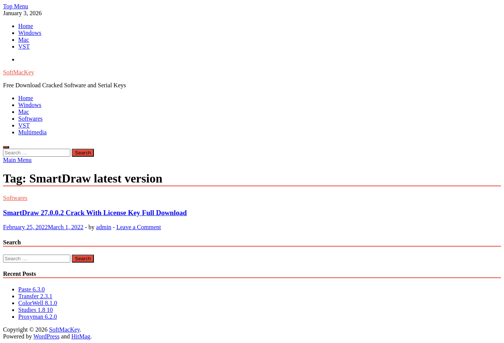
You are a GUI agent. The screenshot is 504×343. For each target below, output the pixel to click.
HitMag (80, 336)
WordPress (46, 336)
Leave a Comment (138, 227)
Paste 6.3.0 (31, 289)
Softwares (30, 118)
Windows (29, 33)
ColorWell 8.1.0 (37, 303)
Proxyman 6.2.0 (37, 316)
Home (25, 26)
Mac (23, 39)
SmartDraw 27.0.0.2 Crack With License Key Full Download (95, 213)
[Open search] (6, 147)
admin (103, 227)
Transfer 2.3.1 (35, 296)
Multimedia (32, 132)
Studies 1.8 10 (35, 310)
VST (24, 46)
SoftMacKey (18, 72)
